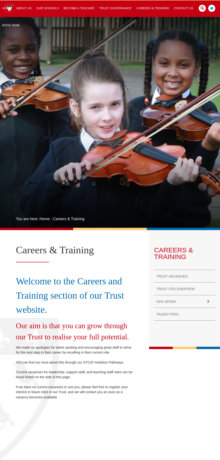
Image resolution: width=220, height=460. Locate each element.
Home (44, 219)
